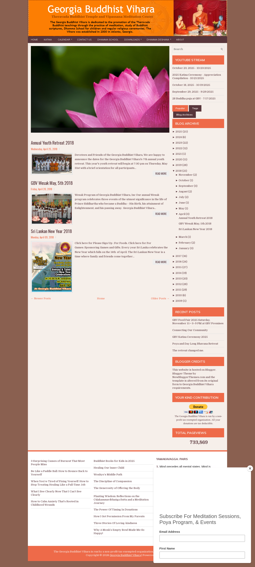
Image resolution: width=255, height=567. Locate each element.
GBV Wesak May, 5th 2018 (52, 182)
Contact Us (84, 39)
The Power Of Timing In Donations (116, 509)
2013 (179, 278)
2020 (179, 159)
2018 (179, 170)
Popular (180, 108)
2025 (179, 131)
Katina (48, 39)
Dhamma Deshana (160, 38)
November (186, 174)
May (182, 208)
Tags (195, 108)
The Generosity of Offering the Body (117, 488)
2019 (179, 165)
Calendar (66, 38)
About (180, 39)
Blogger (210, 369)
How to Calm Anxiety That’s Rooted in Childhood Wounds (54, 503)
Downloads (134, 38)
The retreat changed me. (188, 350)
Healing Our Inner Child (109, 467)
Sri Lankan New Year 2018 (51, 231)
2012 (179, 284)
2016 (179, 261)
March (183, 236)
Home (34, 39)
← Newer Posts (41, 298)
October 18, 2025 (183, 84)
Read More (161, 173)
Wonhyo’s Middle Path (108, 474)
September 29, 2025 (185, 91)
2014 (179, 272)
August (183, 191)
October (184, 180)
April (182, 214)
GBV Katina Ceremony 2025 (190, 336)
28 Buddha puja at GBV (186, 98)
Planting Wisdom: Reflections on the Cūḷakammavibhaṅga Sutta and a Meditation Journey (121, 499)
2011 (179, 289)
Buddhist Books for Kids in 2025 (114, 460)
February (185, 242)
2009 (179, 300)
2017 (179, 256)
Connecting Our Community (190, 330)
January (184, 248)
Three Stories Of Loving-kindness (115, 523)
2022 (179, 148)
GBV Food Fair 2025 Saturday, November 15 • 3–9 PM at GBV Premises (198, 321)
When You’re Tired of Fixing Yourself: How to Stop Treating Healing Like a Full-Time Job (60, 483)
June (182, 202)
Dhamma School (107, 39)
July (182, 197)
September (186, 185)
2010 (179, 295)
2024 (179, 137)
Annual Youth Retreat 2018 (52, 142)
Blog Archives (184, 114)
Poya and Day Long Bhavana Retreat (195, 343)
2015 (179, 267)
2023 (179, 142)
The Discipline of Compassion (113, 481)
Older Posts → (160, 298)
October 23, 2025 (183, 68)
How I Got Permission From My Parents (119, 516)
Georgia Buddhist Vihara (125, 555)
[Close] (250, 468)
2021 (179, 153)
